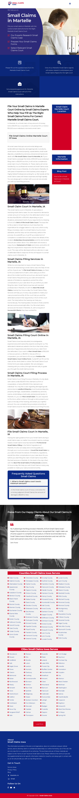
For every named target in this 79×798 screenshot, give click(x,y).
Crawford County (31, 596)
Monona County (64, 602)
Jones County (46, 624)
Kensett (12, 688)
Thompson (29, 715)
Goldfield (12, 660)
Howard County (47, 599)
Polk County (62, 638)
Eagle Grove (13, 666)
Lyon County (62, 581)
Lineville (61, 666)
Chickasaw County (32, 581)
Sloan (11, 706)
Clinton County (31, 593)
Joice (11, 691)
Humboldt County (48, 602)
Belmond (12, 675)
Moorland (45, 685)
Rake (44, 657)
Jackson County (47, 611)
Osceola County (63, 620)
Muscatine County (64, 614)
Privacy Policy (12, 770)
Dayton (44, 712)
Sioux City (12, 709)
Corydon (61, 672)
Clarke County (31, 584)
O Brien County (63, 617)
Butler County (14, 619)
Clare (44, 681)
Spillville (28, 691)
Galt (10, 663)
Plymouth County (64, 629)
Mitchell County (63, 599)
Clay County (30, 587)
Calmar (28, 712)
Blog (9, 772)
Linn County (46, 636)
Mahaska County (64, 587)
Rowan (11, 657)
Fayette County (31, 626)
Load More (39, 724)
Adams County (14, 581)
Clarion (11, 672)
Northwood (13, 681)
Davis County (30, 602)
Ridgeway (29, 694)
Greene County (31, 638)
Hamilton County (48, 584)
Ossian (28, 697)
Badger (44, 706)
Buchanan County (15, 610)
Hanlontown (13, 694)
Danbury (29, 672)
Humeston (62, 669)
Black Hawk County (13, 600)
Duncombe (46, 697)
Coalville (45, 709)
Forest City (45, 666)
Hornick (28, 669)
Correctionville (31, 678)
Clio (59, 675)
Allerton (61, 678)
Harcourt (45, 691)
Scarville (45, 654)
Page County (62, 623)
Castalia (28, 709)
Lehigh (44, 700)
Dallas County (30, 599)
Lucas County (63, 578)
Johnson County (47, 621)
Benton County (14, 596)
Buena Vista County (13, 615)
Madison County (64, 584)
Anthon (28, 685)
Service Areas (12, 767)
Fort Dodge (62, 654)
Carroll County (14, 625)
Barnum (45, 688)
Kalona (60, 694)
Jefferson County (48, 618)
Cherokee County (32, 578)
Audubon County (15, 592)
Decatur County (31, 605)
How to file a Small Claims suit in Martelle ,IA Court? (61, 179)
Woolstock (13, 654)
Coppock (61, 700)
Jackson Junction (32, 700)
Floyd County (30, 629)
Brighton (61, 703)
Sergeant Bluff (14, 712)
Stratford (45, 675)
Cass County (13, 628)
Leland (44, 660)
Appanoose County (13, 588)
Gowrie (44, 715)
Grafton (12, 697)
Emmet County (31, 623)
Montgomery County (63, 610)
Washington (62, 688)
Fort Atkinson (30, 703)
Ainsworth (61, 706)
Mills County (62, 596)
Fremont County (31, 635)
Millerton (61, 663)
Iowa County (46, 608)
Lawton (28, 666)
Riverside (61, 691)
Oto (27, 657)
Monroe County (63, 605)
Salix (10, 715)
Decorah (29, 706)
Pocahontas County (62, 634)
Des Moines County (30, 613)
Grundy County (47, 578)
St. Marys (61, 712)
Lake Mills (45, 663)
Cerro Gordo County (13, 636)
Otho (44, 703)
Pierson (28, 654)
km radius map (62, 131)
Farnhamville (46, 672)
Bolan (11, 678)
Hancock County (48, 587)
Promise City (62, 660)
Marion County (63, 590)
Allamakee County (15, 584)
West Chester (63, 681)
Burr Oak (29, 688)
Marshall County (64, 593)
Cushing (28, 675)
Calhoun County (15, 622)
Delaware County (32, 608)
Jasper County (47, 614)
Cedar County (14, 631)
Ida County (46, 605)
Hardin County (47, 590)
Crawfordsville (63, 697)
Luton (28, 663)
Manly (11, 685)
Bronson (29, 681)
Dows (11, 669)
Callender (45, 694)
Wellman (61, 685)
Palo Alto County (64, 626)
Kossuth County (47, 630)
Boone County (14, 604)
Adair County (13, 578)
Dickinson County (32, 617)
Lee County (46, 633)
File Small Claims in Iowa (33, 270)
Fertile (11, 700)
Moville (28, 660)
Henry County (47, 596)
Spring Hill (61, 715)
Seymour (61, 657)
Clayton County (31, 590)
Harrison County (47, 593)
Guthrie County (47, 581)
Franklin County (31, 632)
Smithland (12, 703)
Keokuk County (47, 627)
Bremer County (14, 607)
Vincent (44, 678)
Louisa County (47, 639)
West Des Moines (64, 709)
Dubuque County (32, 620)
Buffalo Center (47, 669)
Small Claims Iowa (46, 795)
